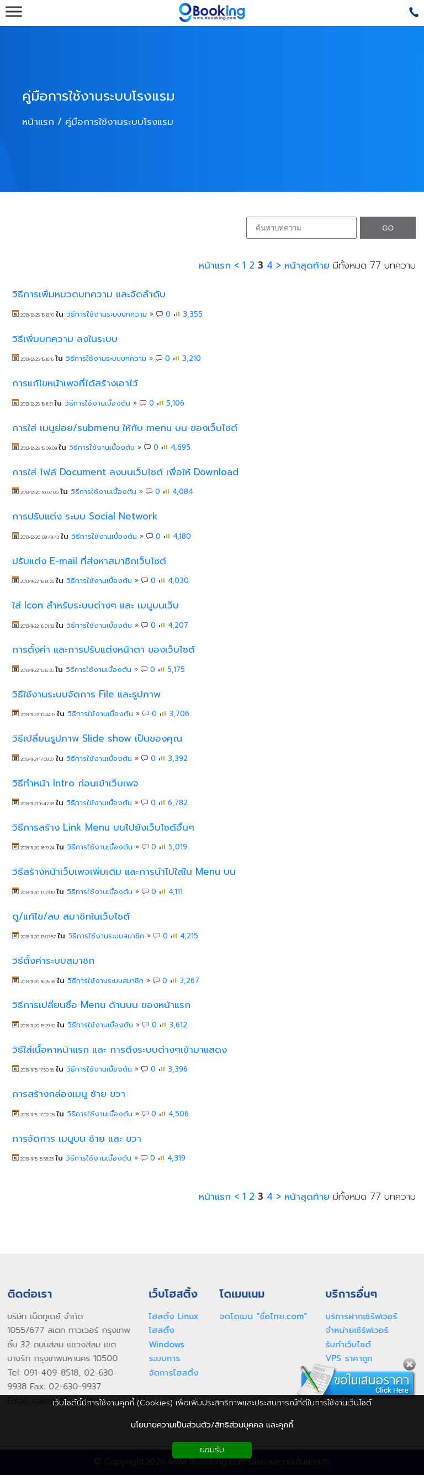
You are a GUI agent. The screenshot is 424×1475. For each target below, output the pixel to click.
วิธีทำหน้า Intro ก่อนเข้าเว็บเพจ (75, 783)
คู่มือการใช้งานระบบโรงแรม (98, 97)
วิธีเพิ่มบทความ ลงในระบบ (65, 339)
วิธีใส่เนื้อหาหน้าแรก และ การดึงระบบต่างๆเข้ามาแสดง (119, 1050)
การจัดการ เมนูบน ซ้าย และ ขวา (76, 1139)
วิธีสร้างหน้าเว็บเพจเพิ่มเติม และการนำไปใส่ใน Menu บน (124, 872)
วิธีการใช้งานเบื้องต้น (97, 403)
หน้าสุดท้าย (307, 265)
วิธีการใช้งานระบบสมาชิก (106, 936)
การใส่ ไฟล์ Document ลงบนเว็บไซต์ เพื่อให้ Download (125, 472)
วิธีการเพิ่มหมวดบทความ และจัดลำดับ (89, 294)
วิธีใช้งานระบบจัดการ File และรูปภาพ (86, 694)
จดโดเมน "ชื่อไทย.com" (259, 1316)
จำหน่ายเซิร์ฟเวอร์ (352, 1330)
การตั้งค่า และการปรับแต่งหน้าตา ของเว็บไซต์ (103, 650)
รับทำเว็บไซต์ (344, 1344)
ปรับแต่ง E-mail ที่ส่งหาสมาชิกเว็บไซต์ (89, 561)
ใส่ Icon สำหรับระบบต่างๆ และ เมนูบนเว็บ (95, 605)
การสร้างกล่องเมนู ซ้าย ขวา (68, 1094)
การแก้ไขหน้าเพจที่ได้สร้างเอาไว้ (75, 383)
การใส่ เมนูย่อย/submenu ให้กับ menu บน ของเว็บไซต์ (124, 428)
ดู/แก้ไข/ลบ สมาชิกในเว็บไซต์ (71, 916)
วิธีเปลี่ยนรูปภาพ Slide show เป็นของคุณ (97, 739)
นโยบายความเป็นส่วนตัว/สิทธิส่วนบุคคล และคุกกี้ (212, 1425)
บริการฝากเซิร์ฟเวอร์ (357, 1316)
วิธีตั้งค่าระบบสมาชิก (53, 961)
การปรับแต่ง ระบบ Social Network (85, 516)
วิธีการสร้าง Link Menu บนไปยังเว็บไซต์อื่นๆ (103, 827)
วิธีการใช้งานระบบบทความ (106, 314)
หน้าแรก (38, 121)
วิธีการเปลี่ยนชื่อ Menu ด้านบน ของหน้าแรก (101, 1005)
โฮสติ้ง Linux (169, 1316)
